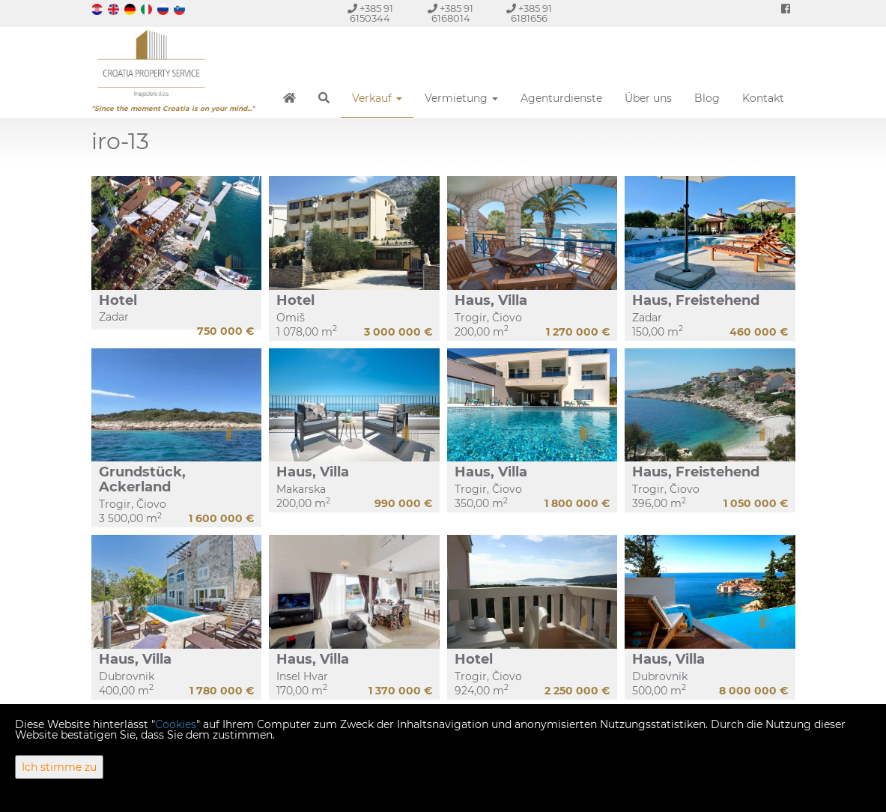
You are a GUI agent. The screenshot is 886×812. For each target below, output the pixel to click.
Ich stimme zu (59, 767)
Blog (707, 98)
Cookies (175, 724)
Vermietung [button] (461, 98)
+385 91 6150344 (370, 13)
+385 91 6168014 (450, 13)
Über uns (648, 98)
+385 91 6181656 (529, 13)
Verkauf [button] (377, 98)
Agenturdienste (561, 98)
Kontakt (763, 98)
